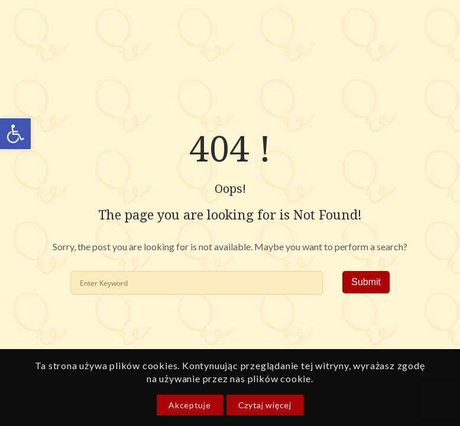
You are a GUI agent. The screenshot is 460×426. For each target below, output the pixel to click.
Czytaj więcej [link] (264, 405)
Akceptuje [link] (189, 405)
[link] (15, 133)
